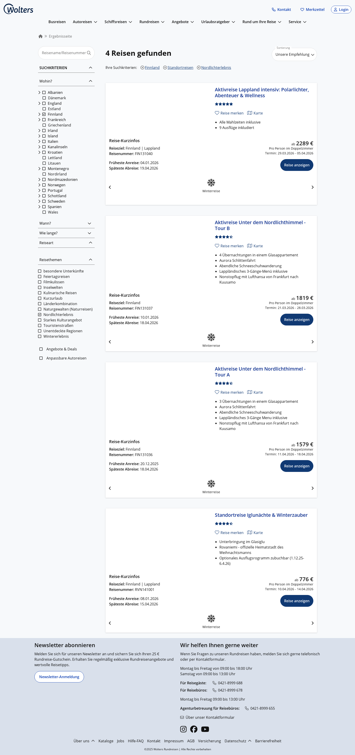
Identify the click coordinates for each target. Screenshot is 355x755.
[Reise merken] (229, 113)
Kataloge (105, 740)
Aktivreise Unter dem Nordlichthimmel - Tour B (260, 225)
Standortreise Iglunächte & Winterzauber (261, 515)
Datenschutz (238, 740)
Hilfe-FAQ (136, 740)
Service (295, 21)
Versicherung (209, 740)
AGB (190, 740)
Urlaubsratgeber (215, 21)
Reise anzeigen (296, 165)
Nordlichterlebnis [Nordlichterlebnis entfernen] (216, 67)
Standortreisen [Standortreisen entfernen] (180, 67)
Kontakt (154, 740)
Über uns (84, 740)
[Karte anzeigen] (255, 113)
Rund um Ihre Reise (259, 21)
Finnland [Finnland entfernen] (152, 67)
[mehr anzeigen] (95, 21)
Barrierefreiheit (268, 740)
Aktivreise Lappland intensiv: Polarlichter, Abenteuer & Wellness (262, 92)
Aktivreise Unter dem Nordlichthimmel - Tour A (260, 372)
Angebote (180, 21)
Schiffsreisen (116, 21)
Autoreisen (82, 21)
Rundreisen (149, 21)
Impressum (174, 740)
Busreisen (57, 21)
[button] (281, 9)
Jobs (120, 740)
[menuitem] (40, 36)
